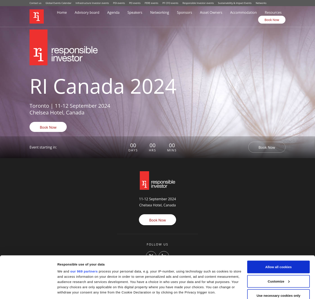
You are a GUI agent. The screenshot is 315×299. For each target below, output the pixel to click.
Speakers (134, 12)
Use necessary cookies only (278, 266)
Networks (261, 3)
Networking (159, 12)
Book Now (271, 20)
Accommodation (243, 12)
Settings (63, 290)
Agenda (113, 12)
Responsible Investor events (198, 3)
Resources (273, 12)
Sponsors (184, 12)
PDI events (119, 3)
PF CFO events (170, 3)
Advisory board (87, 12)
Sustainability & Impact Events (235, 3)
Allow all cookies (278, 238)
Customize (279, 252)
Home (62, 12)
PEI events (134, 3)
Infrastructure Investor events (92, 3)
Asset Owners (211, 12)
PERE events (151, 3)
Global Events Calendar (59, 3)
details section (210, 273)
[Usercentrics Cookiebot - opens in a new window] (28, 290)
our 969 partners (84, 242)
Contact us (35, 3)
